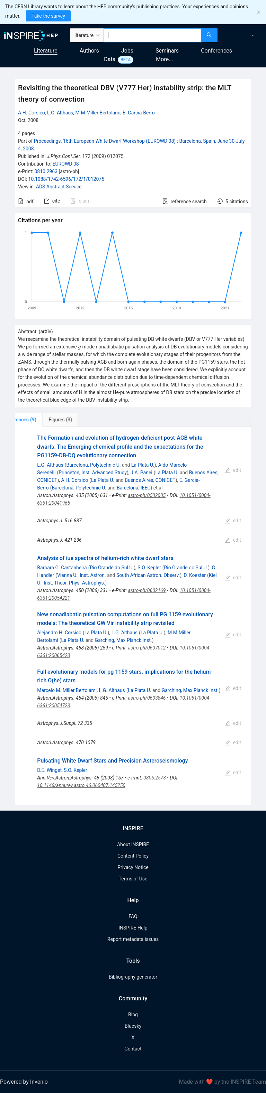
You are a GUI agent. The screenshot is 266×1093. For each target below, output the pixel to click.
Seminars (167, 50)
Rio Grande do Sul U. (112, 567)
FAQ (132, 916)
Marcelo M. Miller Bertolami (67, 690)
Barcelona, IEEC (134, 488)
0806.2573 (154, 778)
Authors (89, 50)
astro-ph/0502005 (147, 495)
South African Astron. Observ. (148, 575)
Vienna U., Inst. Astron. (81, 575)
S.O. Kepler (149, 567)
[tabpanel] (133, 616)
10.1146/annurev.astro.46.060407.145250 (81, 785)
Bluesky (133, 1026)
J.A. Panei (141, 472)
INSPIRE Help (132, 928)
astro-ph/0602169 (147, 590)
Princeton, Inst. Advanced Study (93, 472)
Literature (45, 50)
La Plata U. (142, 465)
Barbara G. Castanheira (62, 567)
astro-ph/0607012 (147, 648)
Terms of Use (133, 878)
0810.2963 (45, 171)
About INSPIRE (133, 844)
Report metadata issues (133, 939)
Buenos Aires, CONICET (150, 480)
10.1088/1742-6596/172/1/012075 (66, 179)
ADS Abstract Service (59, 186)
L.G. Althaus (60, 112)
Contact (133, 1049)
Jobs (127, 50)
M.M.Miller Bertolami (98, 112)
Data (109, 59)
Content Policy (133, 856)
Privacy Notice (132, 867)
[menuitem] (252, 35)
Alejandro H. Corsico (59, 632)
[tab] (36, 419)
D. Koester (195, 575)
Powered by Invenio (24, 1081)
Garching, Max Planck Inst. (123, 640)
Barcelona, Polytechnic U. (93, 465)
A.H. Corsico (31, 112)
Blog (133, 1014)
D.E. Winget (49, 770)
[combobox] (152, 35)
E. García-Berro (139, 112)
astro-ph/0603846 (147, 698)
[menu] (242, 35)
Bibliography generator (133, 977)
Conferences (216, 50)
